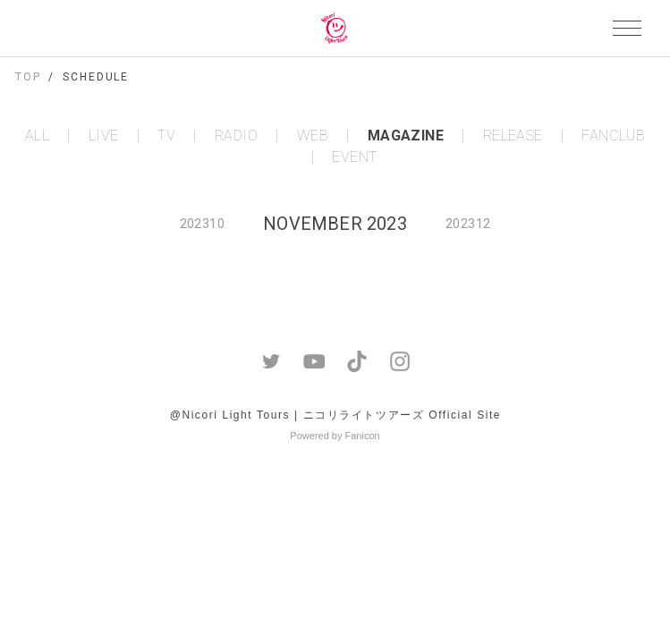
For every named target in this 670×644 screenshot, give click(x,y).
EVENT (354, 157)
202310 (202, 223)
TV (166, 136)
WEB (312, 136)
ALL (37, 136)
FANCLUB (613, 136)
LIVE (104, 136)
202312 (467, 223)
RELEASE (513, 136)
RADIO (236, 136)
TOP (28, 77)
